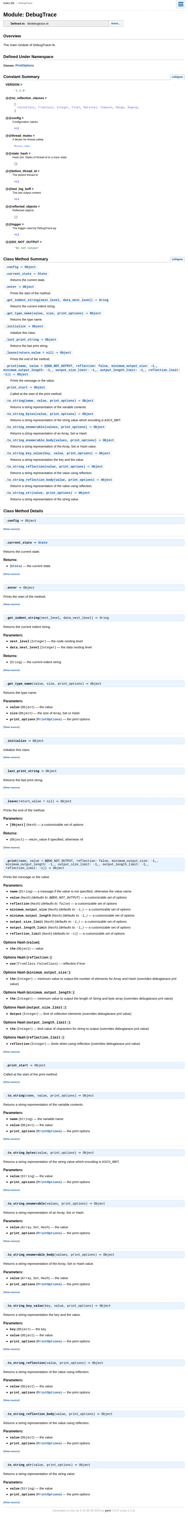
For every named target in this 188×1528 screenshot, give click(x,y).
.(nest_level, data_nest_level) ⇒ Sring (57, 309)
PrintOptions (24, 65)
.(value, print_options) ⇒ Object (50, 425)
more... (116, 23)
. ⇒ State (26, 282)
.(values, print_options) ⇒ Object (55, 438)
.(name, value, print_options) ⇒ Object (50, 411)
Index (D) (9, 3)
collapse (177, 76)
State (44, 556)
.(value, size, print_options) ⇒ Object (53, 322)
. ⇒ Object (21, 275)
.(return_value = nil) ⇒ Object (38, 362)
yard (108, 1521)
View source (11, 541)
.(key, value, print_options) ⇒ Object (58, 465)
